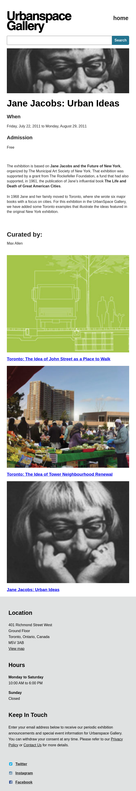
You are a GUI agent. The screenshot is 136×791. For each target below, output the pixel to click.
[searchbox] (59, 40)
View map (16, 649)
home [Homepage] (120, 18)
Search (121, 40)
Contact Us (33, 745)
